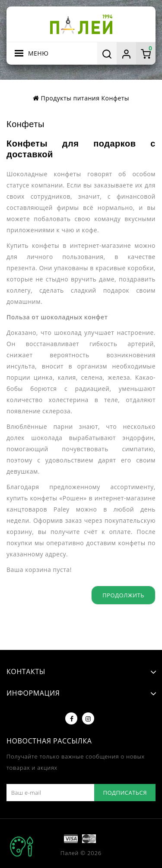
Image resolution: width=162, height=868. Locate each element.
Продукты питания (70, 98)
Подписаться (125, 792)
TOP (22, 846)
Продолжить (123, 595)
